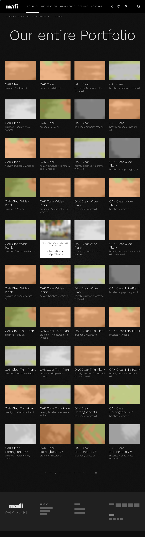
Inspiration (49, 6)
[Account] (111, 6)
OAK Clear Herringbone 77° (51, 449)
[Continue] (139, 473)
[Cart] (125, 6)
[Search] (138, 6)
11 (96, 472)
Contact (97, 6)
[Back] (6, 473)
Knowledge (67, 6)
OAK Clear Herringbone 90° (86, 410)
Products (32, 6)
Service (83, 6)
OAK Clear (12, 84)
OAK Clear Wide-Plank (121, 163)
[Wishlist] (118, 6)
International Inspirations (55, 252)
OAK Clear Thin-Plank (124, 288)
